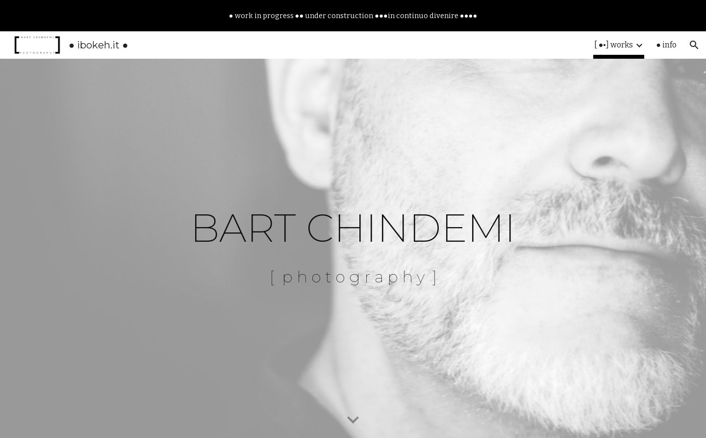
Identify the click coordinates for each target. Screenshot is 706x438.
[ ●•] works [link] (613, 44)
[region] (353, 15)
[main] (353, 248)
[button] (694, 45)
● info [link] (666, 44)
